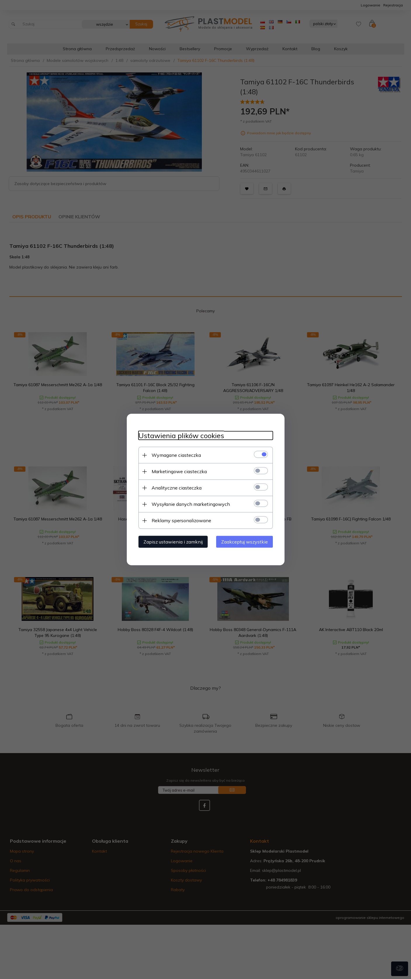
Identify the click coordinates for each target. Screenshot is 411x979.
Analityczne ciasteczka (177, 488)
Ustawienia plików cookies (181, 435)
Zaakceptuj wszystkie (244, 542)
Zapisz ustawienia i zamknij (173, 542)
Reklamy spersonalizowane (181, 520)
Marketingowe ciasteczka (179, 471)
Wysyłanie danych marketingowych (191, 504)
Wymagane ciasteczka (176, 455)
